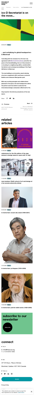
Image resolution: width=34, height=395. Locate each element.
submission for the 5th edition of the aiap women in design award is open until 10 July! (16, 154)
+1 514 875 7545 (9, 351)
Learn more (21, 392)
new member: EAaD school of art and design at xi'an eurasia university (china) (16, 182)
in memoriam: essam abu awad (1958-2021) (15, 212)
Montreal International (17, 60)
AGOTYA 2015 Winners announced (7, 108)
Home (2, 7)
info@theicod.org (9, 350)
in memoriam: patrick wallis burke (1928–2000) (16, 307)
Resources (8, 7)
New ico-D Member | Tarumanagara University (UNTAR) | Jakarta (26, 108)
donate (17, 379)
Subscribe (7, 327)
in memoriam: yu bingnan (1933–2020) (13, 268)
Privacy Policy (5, 385)
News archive (16, 7)
